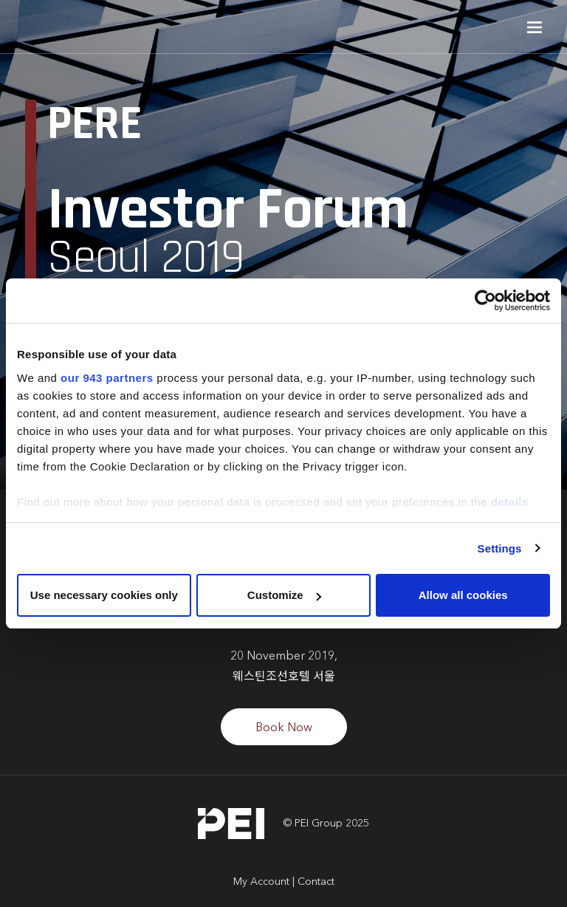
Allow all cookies (463, 595)
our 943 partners (107, 378)
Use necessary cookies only (104, 595)
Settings (500, 548)
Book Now (283, 728)
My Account (261, 882)
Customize (284, 595)
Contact (316, 882)
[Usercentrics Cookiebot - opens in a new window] (485, 301)
